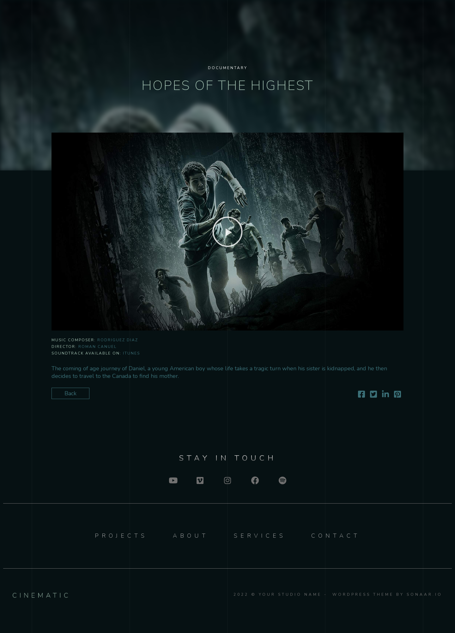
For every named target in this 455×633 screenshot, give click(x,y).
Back (70, 393)
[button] (227, 232)
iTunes (131, 353)
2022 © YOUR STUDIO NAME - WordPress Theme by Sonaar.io (338, 594)
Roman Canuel (97, 346)
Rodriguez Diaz (117, 340)
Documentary (227, 67)
